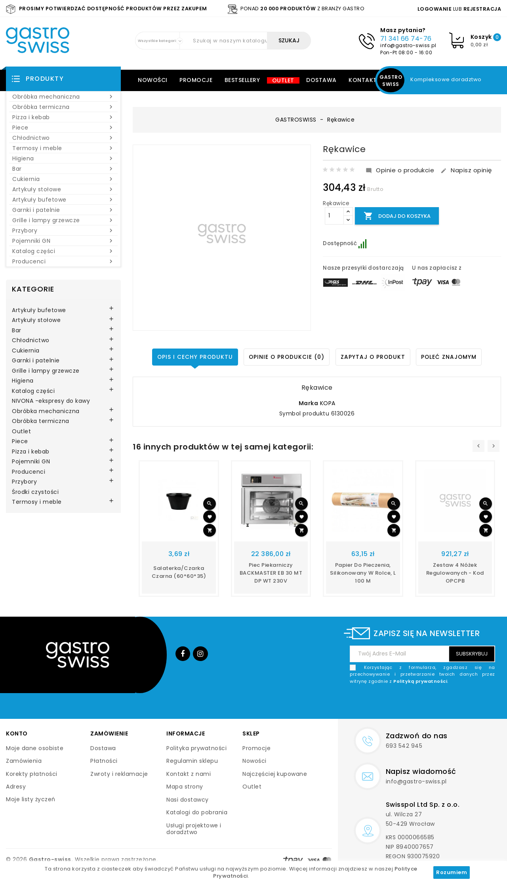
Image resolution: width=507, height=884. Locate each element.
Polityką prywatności (420, 681)
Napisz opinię (466, 170)
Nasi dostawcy (187, 800)
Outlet (283, 80)
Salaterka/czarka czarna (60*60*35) (179, 572)
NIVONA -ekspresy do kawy (51, 401)
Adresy (16, 787)
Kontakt (363, 80)
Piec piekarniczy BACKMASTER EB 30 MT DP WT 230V (271, 573)
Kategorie (33, 289)
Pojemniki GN (63, 241)
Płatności (104, 761)
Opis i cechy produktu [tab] (193, 357)
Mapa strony (184, 787)
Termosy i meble (63, 148)
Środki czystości (35, 492)
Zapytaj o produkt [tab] (373, 357)
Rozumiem (451, 872)
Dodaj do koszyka (398, 216)
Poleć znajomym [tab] (450, 357)
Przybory (63, 230)
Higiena (63, 158)
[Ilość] (334, 216)
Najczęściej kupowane (274, 774)
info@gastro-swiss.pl (408, 45)
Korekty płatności (31, 774)
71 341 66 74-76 (406, 38)
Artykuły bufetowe (63, 200)
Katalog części (63, 251)
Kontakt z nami (188, 774)
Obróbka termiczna (63, 107)
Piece (63, 127)
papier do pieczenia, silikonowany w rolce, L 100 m (363, 573)
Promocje (195, 80)
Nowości (153, 80)
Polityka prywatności (196, 748)
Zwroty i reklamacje (119, 774)
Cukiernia (63, 179)
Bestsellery (242, 80)
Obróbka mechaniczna (63, 97)
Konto (17, 733)
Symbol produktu (304, 413)
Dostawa (321, 80)
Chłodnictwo (63, 138)
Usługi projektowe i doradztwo (193, 828)
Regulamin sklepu (192, 761)
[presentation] (478, 446)
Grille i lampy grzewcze (63, 220)
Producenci (63, 261)
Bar (63, 169)
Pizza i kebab (63, 117)
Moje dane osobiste (34, 748)
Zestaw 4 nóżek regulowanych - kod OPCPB (455, 573)
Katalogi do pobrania (196, 812)
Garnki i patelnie (63, 210)
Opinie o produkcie (400, 170)
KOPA (327, 403)
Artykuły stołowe (63, 189)
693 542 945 (404, 746)
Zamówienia (24, 761)
